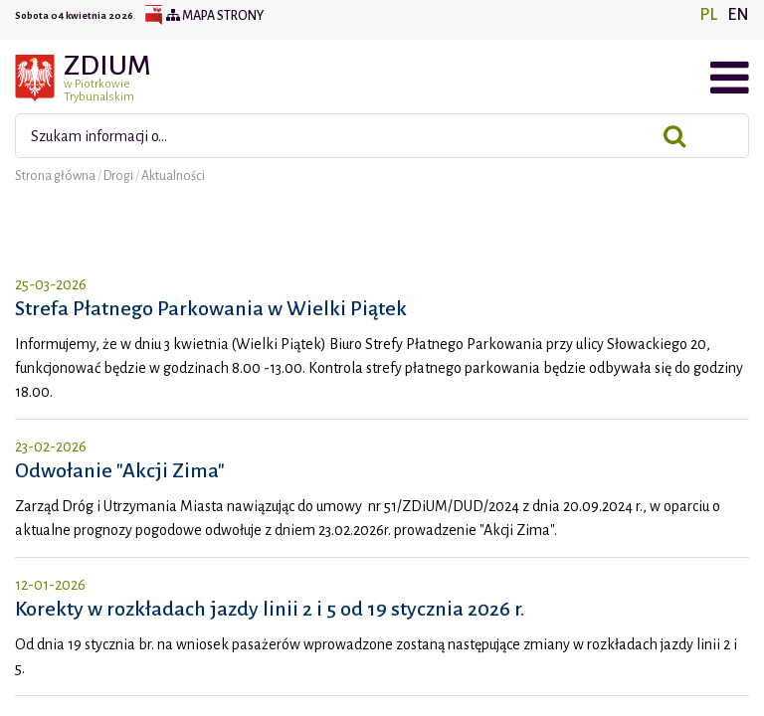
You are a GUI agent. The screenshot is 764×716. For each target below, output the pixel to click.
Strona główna (56, 176)
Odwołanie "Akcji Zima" (120, 470)
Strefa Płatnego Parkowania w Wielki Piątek (211, 308)
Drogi (119, 176)
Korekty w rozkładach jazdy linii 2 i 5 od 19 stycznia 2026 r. (269, 609)
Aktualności (173, 176)
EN (738, 15)
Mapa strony (215, 16)
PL (708, 15)
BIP (153, 16)
